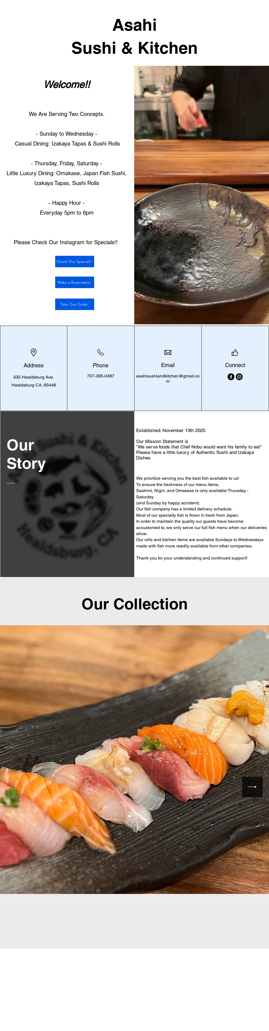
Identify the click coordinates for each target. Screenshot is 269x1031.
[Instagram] (239, 376)
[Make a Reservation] (74, 282)
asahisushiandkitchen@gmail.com (168, 378)
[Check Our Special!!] (74, 261)
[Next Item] (252, 787)
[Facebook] (231, 376)
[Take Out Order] (74, 304)
